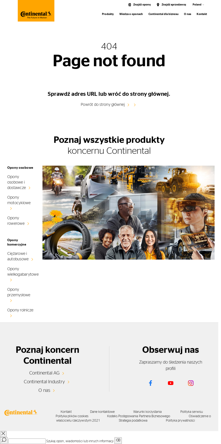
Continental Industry (44, 381)
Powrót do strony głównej (103, 105)
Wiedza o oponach (131, 14)
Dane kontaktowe (102, 412)
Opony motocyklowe (19, 200)
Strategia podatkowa (133, 420)
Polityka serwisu (191, 412)
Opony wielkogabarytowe (23, 271)
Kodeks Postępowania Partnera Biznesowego (138, 416)
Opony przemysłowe (18, 292)
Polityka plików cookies (72, 416)
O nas (187, 14)
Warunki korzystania (147, 412)
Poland (197, 4)
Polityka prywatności (180, 420)
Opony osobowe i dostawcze (16, 182)
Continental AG (44, 373)
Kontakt (202, 14)
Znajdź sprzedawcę (174, 4)
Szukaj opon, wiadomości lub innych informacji (80, 441)
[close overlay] (3, 434)
